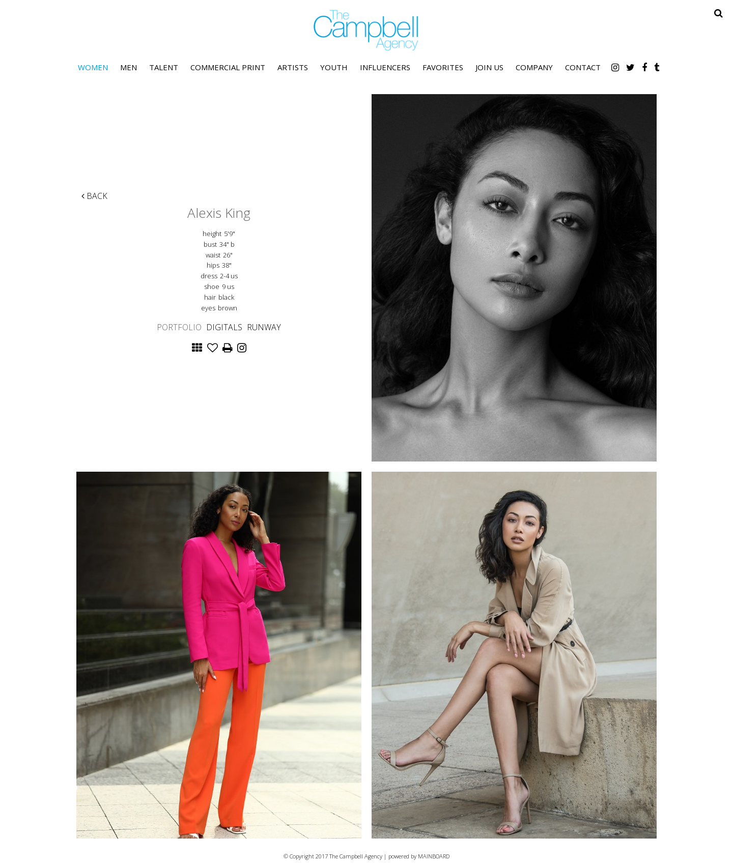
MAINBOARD (433, 856)
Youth (334, 67)
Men (128, 67)
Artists (292, 67)
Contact (583, 67)
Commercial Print (227, 67)
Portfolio (179, 327)
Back (94, 195)
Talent (163, 67)
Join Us (489, 67)
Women (93, 67)
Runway (264, 327)
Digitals (224, 327)
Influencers (385, 67)
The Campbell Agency (366, 30)
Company (534, 67)
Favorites (442, 67)
